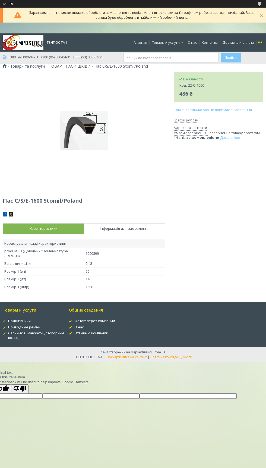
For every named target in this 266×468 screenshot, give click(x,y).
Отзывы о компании (91, 333)
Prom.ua (159, 352)
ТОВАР (55, 66)
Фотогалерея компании (94, 320)
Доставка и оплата (238, 42)
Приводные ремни (24, 327)
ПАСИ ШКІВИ (78, 66)
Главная (140, 42)
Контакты (210, 42)
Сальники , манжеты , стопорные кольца (36, 335)
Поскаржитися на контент (127, 357)
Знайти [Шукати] (231, 57)
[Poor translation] (19, 388)
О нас (192, 42)
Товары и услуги (166, 42)
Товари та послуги (27, 66)
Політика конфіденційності (171, 357)
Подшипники (19, 320)
